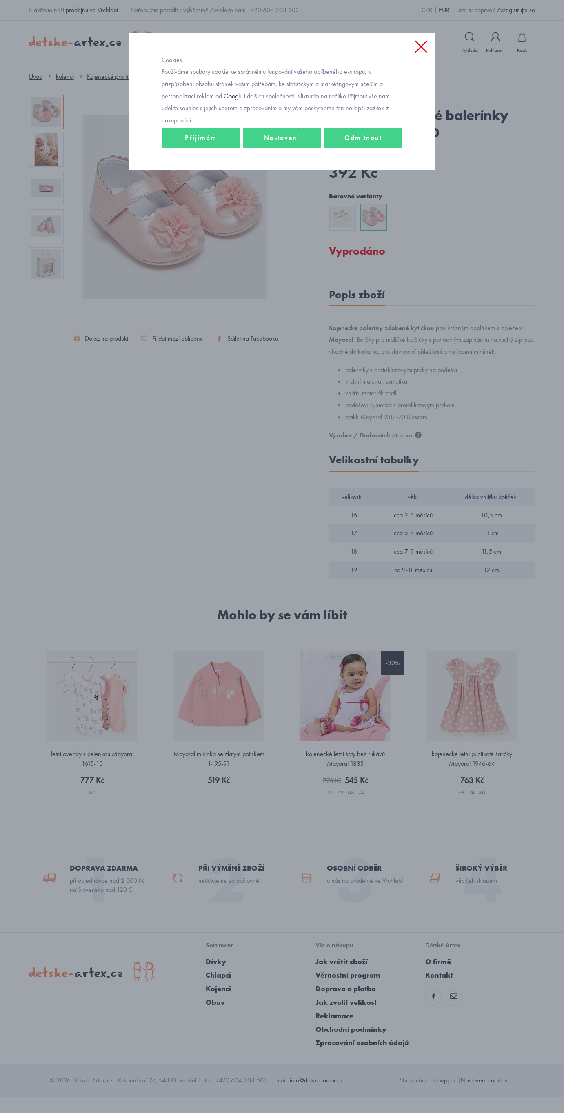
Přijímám (201, 166)
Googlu (233, 124)
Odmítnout (363, 166)
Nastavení (282, 166)
